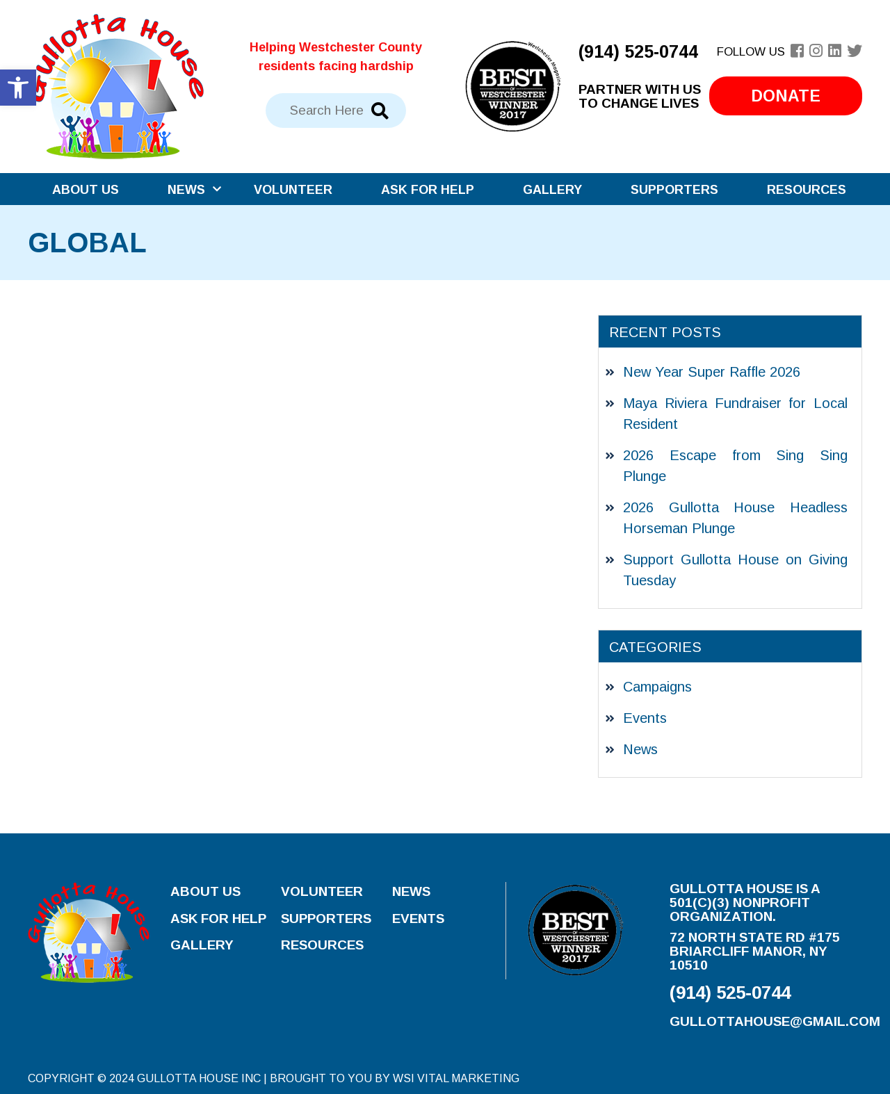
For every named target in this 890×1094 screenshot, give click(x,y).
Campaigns (657, 686)
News (186, 190)
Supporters (674, 190)
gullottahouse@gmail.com (775, 1021)
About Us (85, 190)
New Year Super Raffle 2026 (711, 371)
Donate (785, 96)
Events (645, 718)
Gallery (552, 190)
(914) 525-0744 (638, 51)
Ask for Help (427, 190)
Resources (806, 190)
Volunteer (293, 190)
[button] (18, 88)
